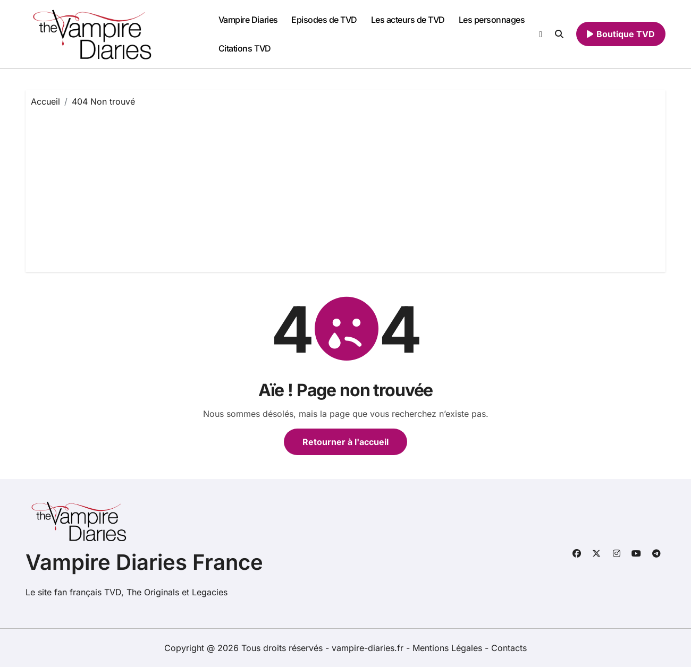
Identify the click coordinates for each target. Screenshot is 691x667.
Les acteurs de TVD (408, 19)
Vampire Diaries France (144, 562)
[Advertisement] (347, 187)
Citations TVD (244, 48)
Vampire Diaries (248, 19)
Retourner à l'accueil (345, 442)
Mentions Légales (448, 648)
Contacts (509, 648)
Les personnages (492, 19)
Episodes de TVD (324, 19)
